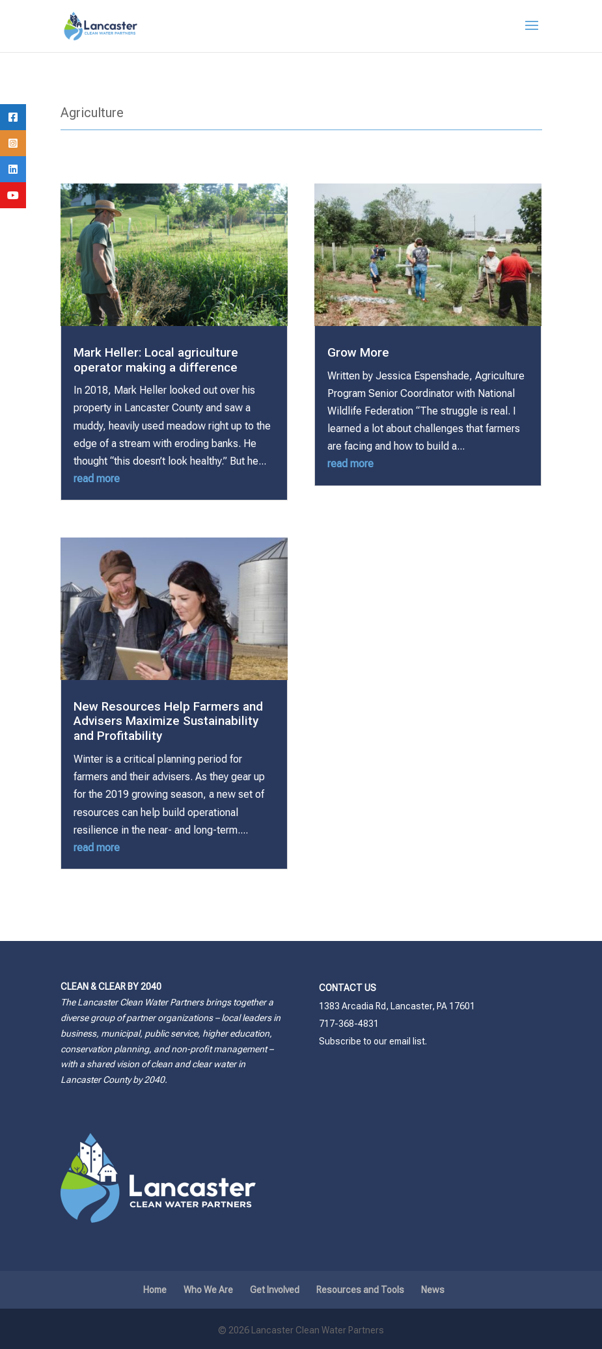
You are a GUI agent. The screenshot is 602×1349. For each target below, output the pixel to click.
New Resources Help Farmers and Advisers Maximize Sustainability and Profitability (168, 721)
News (433, 1290)
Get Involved (274, 1290)
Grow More (358, 352)
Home (155, 1290)
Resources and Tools (360, 1290)
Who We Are (208, 1290)
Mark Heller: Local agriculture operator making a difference (156, 360)
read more (97, 478)
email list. (408, 1041)
